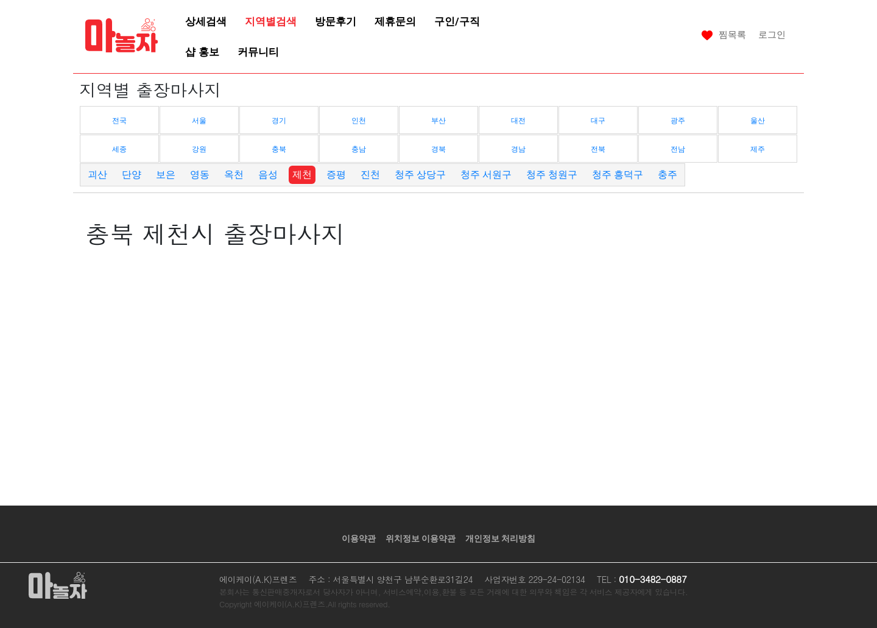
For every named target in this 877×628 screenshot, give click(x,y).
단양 (131, 174)
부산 (438, 120)
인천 (358, 120)
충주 (667, 174)
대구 (598, 120)
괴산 (97, 174)
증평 (336, 174)
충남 (358, 149)
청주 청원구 (551, 174)
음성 (268, 174)
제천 (302, 174)
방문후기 (335, 21)
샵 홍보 (202, 52)
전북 (598, 149)
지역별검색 (271, 21)
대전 (518, 120)
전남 (678, 149)
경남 (518, 149)
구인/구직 (456, 21)
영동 (200, 174)
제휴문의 (395, 21)
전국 (119, 120)
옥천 (234, 174)
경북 (438, 149)
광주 (678, 120)
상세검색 (206, 21)
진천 (370, 174)
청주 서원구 (486, 174)
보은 (165, 174)
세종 (119, 149)
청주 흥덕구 (617, 174)
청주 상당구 (420, 174)
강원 (199, 149)
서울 (199, 120)
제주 (757, 149)
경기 (279, 120)
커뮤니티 (258, 52)
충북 (279, 149)
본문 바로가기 (0, 0)
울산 (757, 120)
